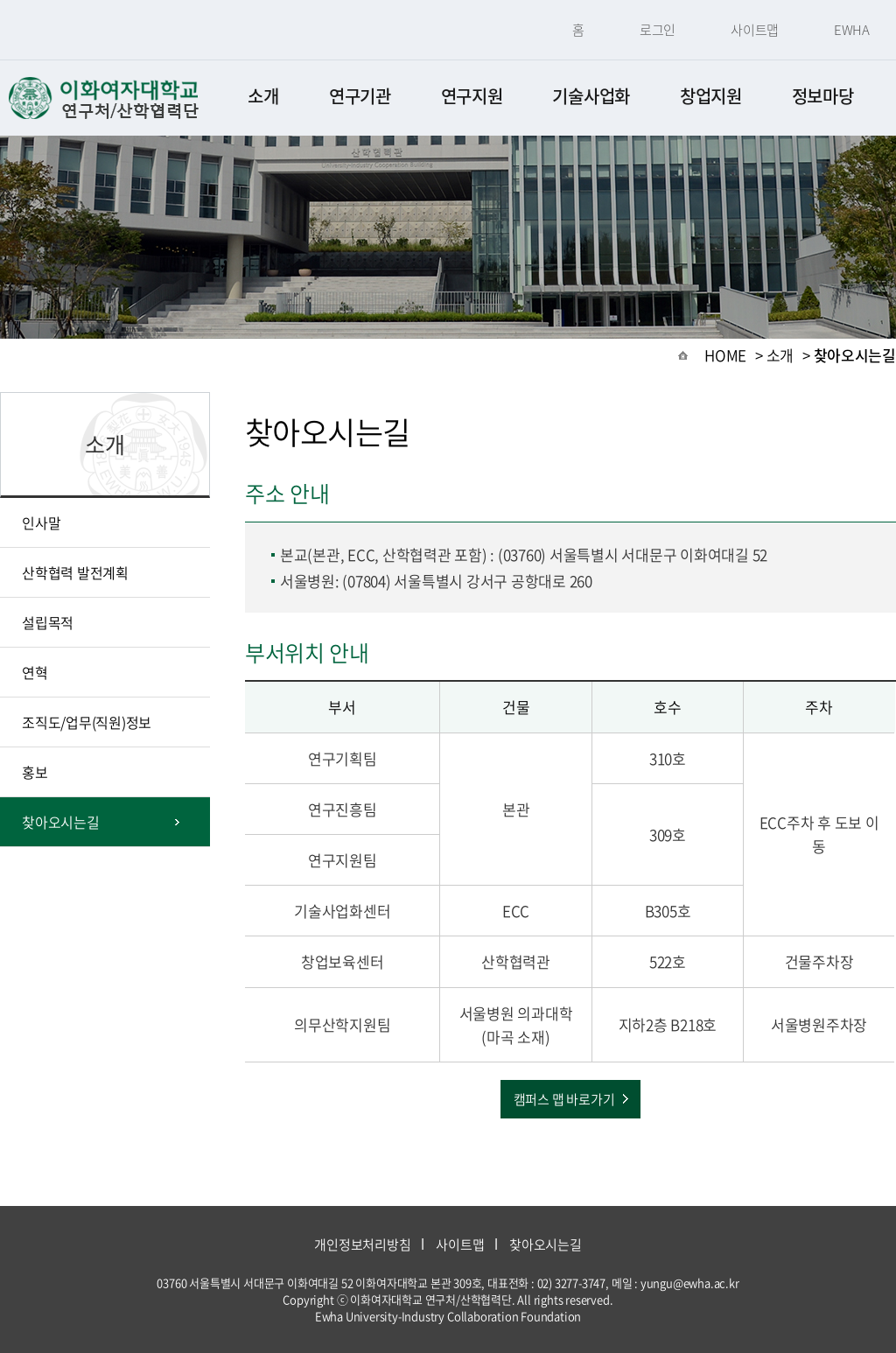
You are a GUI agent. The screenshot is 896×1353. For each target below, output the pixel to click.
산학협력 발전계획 (75, 572)
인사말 (41, 522)
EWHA (852, 29)
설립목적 (48, 622)
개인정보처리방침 (362, 1244)
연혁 (35, 672)
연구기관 (360, 96)
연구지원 (472, 96)
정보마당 (823, 96)
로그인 (658, 29)
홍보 (35, 771)
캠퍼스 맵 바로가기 (564, 1099)
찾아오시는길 (61, 821)
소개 (263, 96)
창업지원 (711, 96)
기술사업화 (591, 96)
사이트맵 (755, 29)
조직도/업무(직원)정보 (86, 722)
